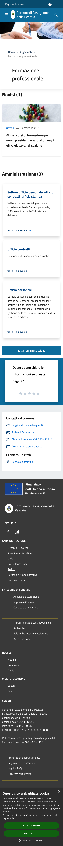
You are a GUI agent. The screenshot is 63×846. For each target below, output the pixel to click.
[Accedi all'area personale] (50, 4)
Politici (11, 569)
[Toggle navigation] (7, 14)
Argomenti (26, 52)
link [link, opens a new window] (14, 818)
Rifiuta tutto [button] (31, 833)
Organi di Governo (18, 548)
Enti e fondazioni (17, 564)
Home (11, 52)
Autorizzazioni (21, 639)
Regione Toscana (14, 4)
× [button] (59, 791)
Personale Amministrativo (22, 575)
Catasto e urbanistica (25, 607)
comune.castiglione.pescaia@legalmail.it (31, 738)
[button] (31, 840)
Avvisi (11, 670)
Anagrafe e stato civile (26, 597)
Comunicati (14, 665)
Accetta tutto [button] (31, 825)
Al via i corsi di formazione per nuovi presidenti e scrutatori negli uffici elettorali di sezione (30, 140)
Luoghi (11, 686)
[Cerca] (56, 15)
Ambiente (19, 628)
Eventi (11, 691)
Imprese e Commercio (25, 602)
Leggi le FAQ (15, 768)
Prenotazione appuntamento (24, 758)
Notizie (10, 128)
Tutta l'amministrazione (31, 350)
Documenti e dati (17, 580)
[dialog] (31, 817)
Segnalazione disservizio (21, 763)
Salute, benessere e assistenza (30, 633)
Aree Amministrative (20, 553)
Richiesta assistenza (19, 774)
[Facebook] (8, 532)
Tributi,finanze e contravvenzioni (32, 623)
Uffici (11, 558)
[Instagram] (16, 532)
